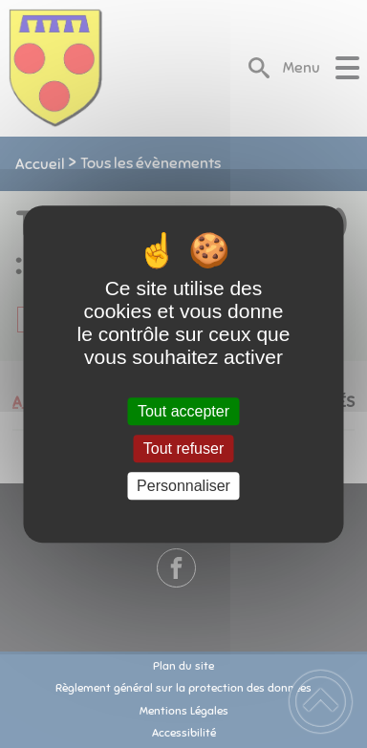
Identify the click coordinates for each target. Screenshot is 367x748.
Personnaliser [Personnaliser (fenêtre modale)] (183, 486)
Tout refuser (183, 448)
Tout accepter (183, 411)
